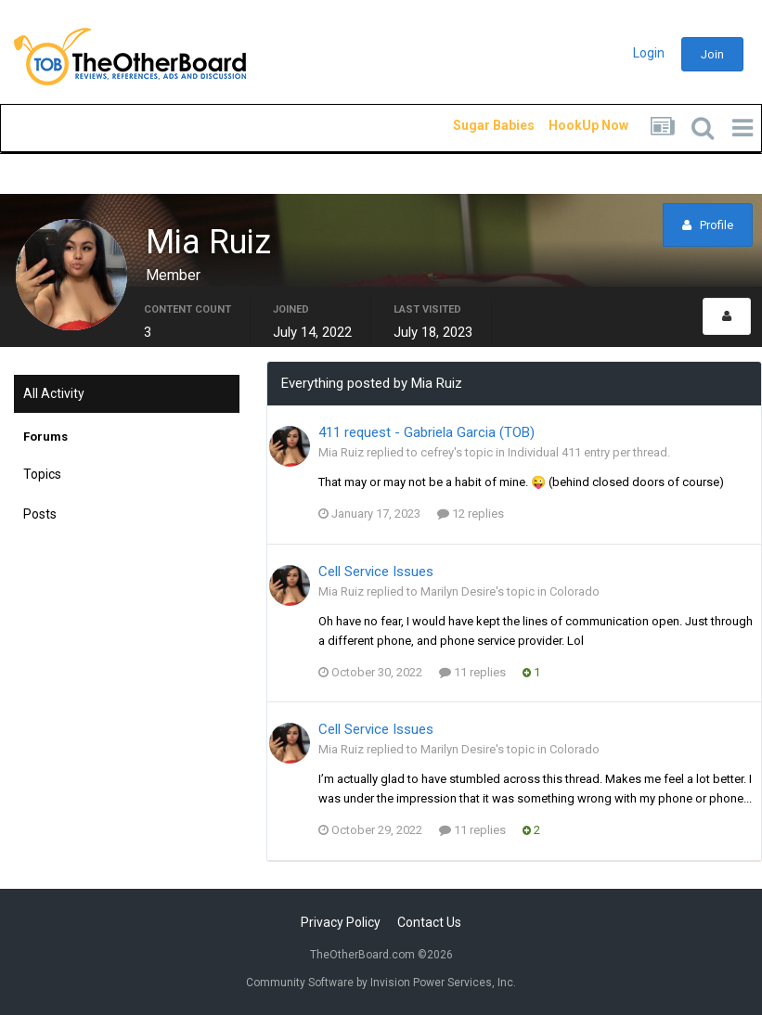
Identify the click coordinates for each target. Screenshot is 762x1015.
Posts (40, 514)
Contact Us (429, 922)
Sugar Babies (471, 125)
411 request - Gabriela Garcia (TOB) (426, 432)
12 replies (470, 513)
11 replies (472, 672)
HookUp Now (567, 125)
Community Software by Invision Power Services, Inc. (381, 982)
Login (649, 52)
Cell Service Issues (375, 571)
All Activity (53, 393)
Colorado (574, 591)
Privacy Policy (341, 922)
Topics (42, 474)
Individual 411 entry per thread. (589, 452)
